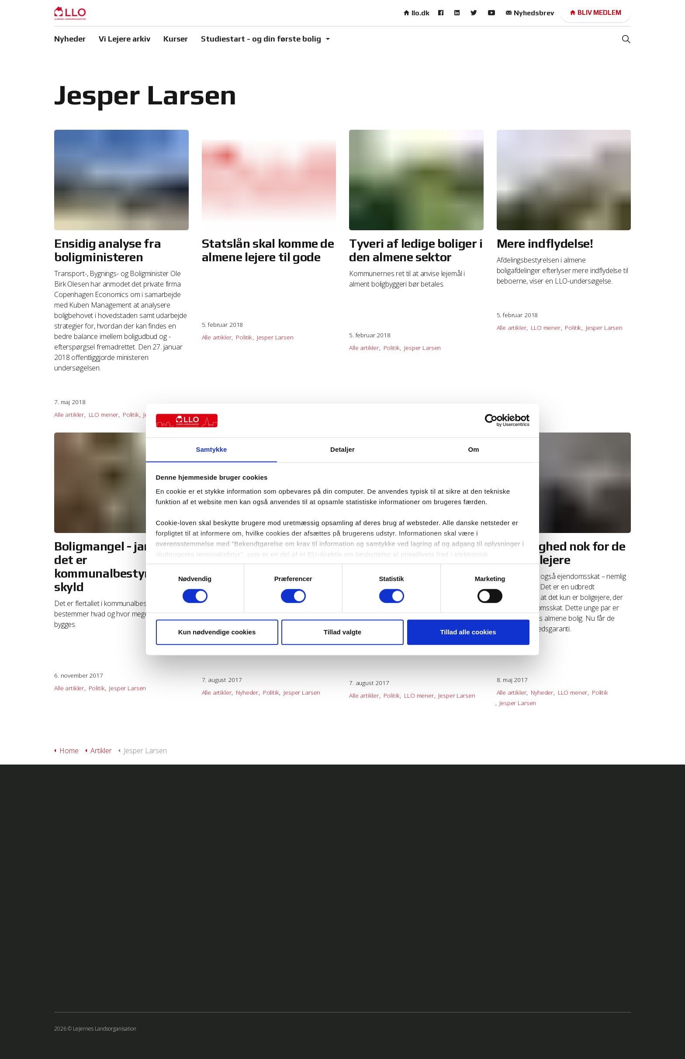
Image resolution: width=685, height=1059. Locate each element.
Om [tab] (473, 449)
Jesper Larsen (275, 337)
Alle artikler (69, 414)
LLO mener (103, 414)
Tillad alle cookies (468, 632)
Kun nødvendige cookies (217, 632)
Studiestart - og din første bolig (261, 38)
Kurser (175, 38)
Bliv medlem (595, 12)
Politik (131, 414)
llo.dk (416, 13)
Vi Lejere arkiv (124, 38)
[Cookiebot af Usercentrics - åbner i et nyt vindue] (491, 420)
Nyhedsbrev (530, 13)
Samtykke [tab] (211, 449)
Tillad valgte (342, 632)
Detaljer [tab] (342, 449)
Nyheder (70, 38)
